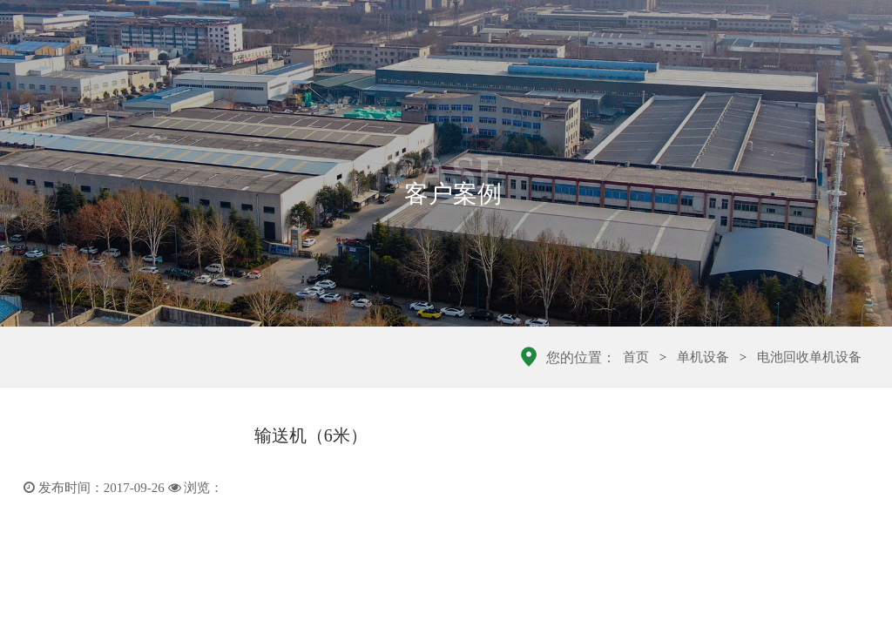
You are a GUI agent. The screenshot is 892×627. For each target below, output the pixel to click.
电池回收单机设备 (809, 357)
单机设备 (703, 357)
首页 (636, 357)
